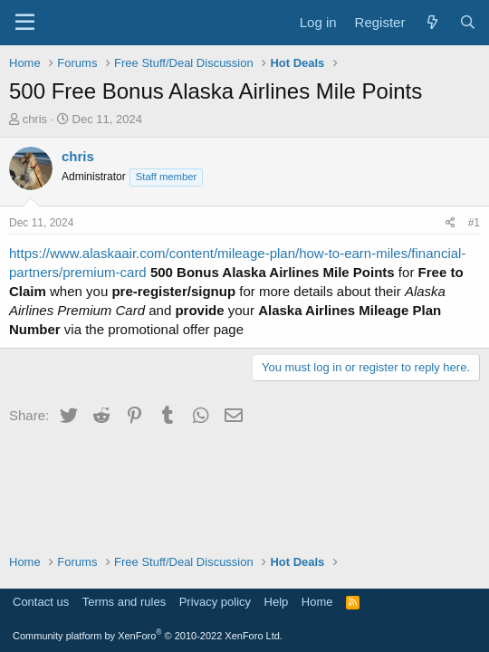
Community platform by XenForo (148, 635)
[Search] (467, 22)
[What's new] (431, 22)
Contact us (41, 602)
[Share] (450, 223)
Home (317, 602)
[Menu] (25, 22)
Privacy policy (215, 602)
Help (276, 602)
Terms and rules (124, 602)
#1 (474, 222)
